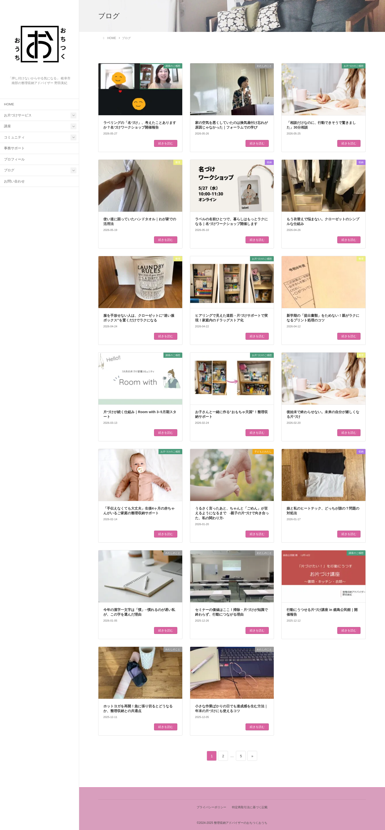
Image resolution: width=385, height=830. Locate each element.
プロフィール (14, 159)
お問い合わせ (14, 181)
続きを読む (165, 143)
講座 (7, 126)
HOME (9, 104)
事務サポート (14, 148)
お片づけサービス (18, 115)
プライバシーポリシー (211, 807)
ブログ (9, 170)
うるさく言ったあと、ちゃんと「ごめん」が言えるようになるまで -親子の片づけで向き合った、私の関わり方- (232, 513)
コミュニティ (14, 137)
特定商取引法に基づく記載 (250, 807)
